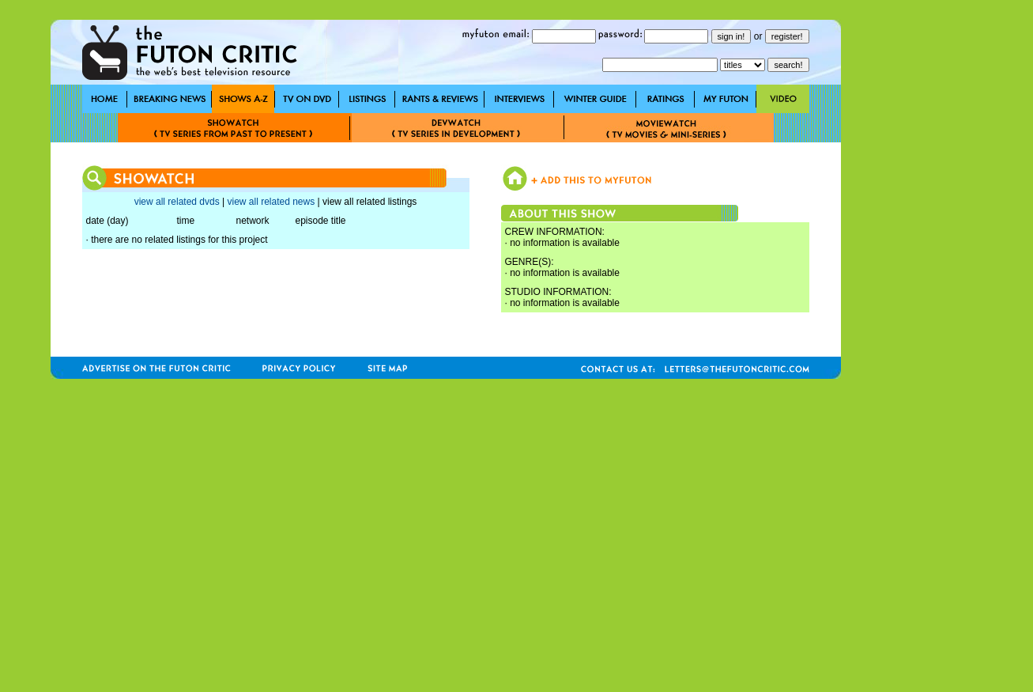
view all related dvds (177, 201)
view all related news (271, 201)
